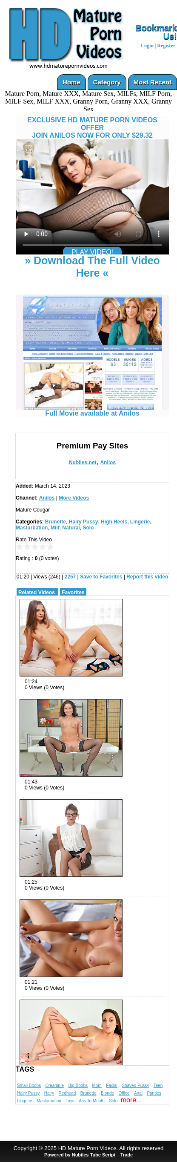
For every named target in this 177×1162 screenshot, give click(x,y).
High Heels (114, 522)
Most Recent (152, 82)
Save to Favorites (101, 577)
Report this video (147, 577)
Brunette (55, 522)
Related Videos (36, 592)
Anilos (108, 462)
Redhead (67, 1093)
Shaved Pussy (135, 1085)
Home (71, 82)
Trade (126, 1154)
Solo (88, 528)
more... (131, 1100)
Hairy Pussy (83, 522)
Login (147, 46)
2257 (70, 577)
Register (166, 46)
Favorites (73, 592)
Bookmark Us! (156, 32)
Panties (154, 1093)
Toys (70, 1100)
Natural (71, 528)
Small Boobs (29, 1085)
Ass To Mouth (91, 1100)
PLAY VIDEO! (92, 252)
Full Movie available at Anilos (92, 410)
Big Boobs (78, 1085)
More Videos (74, 498)
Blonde (107, 1093)
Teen (158, 1085)
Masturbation (32, 528)
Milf (55, 528)
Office (124, 1093)
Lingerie (140, 522)
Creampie (55, 1085)
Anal (138, 1093)
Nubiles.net (83, 462)
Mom (96, 1085)
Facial (111, 1085)
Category (107, 82)
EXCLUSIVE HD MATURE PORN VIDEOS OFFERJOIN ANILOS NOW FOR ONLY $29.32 (92, 127)
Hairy (49, 1093)
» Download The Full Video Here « (92, 266)
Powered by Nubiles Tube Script (79, 1154)
